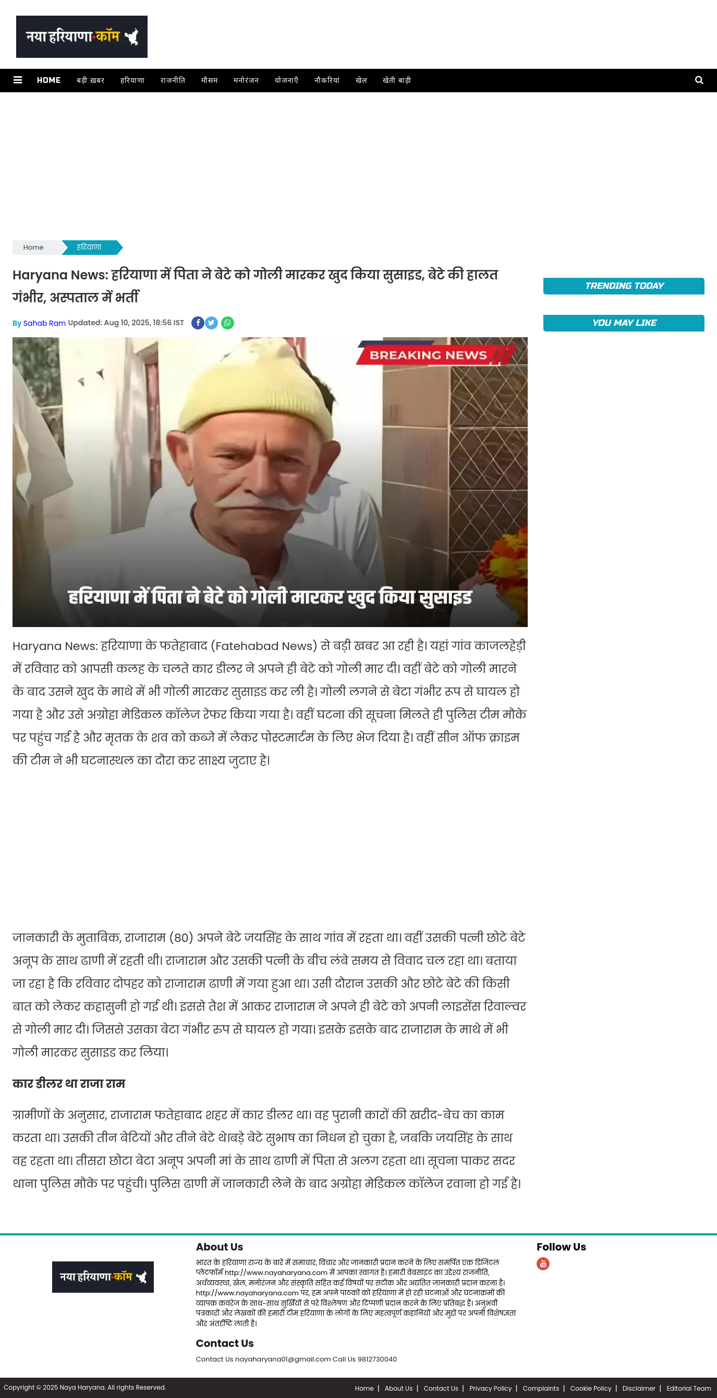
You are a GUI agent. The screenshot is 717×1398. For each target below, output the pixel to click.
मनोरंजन (246, 80)
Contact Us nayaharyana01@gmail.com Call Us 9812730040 (296, 1358)
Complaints (541, 1387)
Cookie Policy (591, 1387)
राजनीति (172, 80)
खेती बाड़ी (396, 80)
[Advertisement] (325, 165)
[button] (17, 80)
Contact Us (225, 1342)
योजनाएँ (286, 80)
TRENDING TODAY (624, 285)
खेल (361, 80)
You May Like (624, 322)
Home (48, 80)
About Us (220, 1246)
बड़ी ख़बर (90, 80)
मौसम (209, 80)
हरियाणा (132, 80)
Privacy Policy (490, 1387)
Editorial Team (689, 1387)
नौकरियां (326, 80)
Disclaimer (639, 1387)
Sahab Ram (44, 322)
